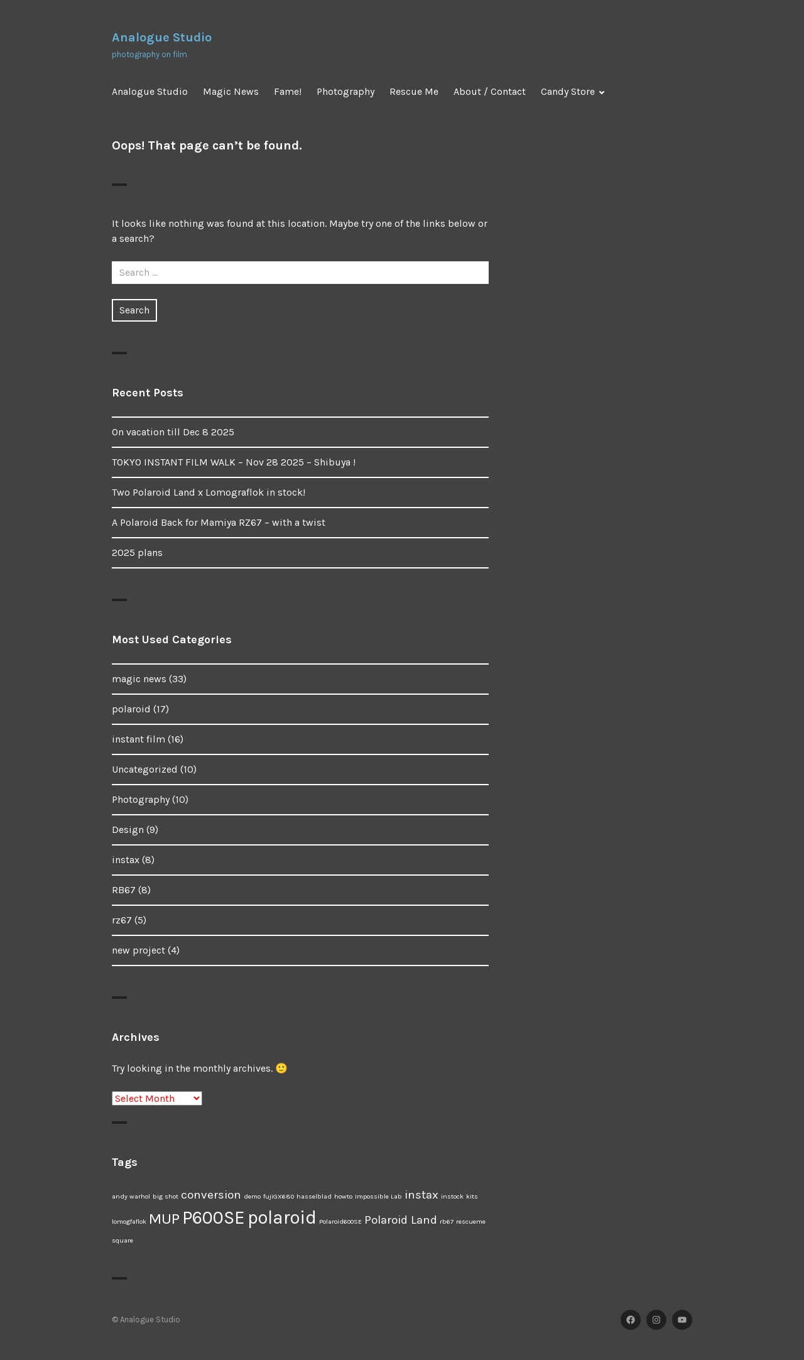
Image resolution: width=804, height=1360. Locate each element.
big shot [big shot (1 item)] (165, 1196)
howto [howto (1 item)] (343, 1196)
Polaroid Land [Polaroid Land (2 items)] (400, 1220)
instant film (138, 739)
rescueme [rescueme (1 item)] (471, 1221)
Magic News (231, 91)
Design (128, 829)
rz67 (122, 920)
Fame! (288, 91)
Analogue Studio (162, 37)
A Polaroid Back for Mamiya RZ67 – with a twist (218, 522)
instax (125, 860)
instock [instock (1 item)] (452, 1196)
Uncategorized (145, 769)
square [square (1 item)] (122, 1240)
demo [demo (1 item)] (252, 1196)
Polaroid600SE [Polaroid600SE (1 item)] (340, 1221)
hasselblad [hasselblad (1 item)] (314, 1196)
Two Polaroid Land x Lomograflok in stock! (208, 492)
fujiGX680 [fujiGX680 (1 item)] (278, 1196)
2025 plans (137, 552)
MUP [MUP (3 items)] (164, 1218)
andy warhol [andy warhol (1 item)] (131, 1196)
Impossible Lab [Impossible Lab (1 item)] (378, 1196)
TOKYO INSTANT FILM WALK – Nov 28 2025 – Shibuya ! (234, 462)
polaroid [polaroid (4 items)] (282, 1217)
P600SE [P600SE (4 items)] (213, 1217)
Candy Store (568, 91)
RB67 (124, 890)
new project (138, 950)
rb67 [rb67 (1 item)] (447, 1221)
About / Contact (490, 91)
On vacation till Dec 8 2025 (173, 432)
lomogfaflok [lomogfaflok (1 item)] (129, 1221)
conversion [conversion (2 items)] (211, 1195)
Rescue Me (413, 91)
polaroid (131, 709)
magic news (139, 679)
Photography (345, 91)
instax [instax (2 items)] (421, 1195)
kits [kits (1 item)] (472, 1196)
